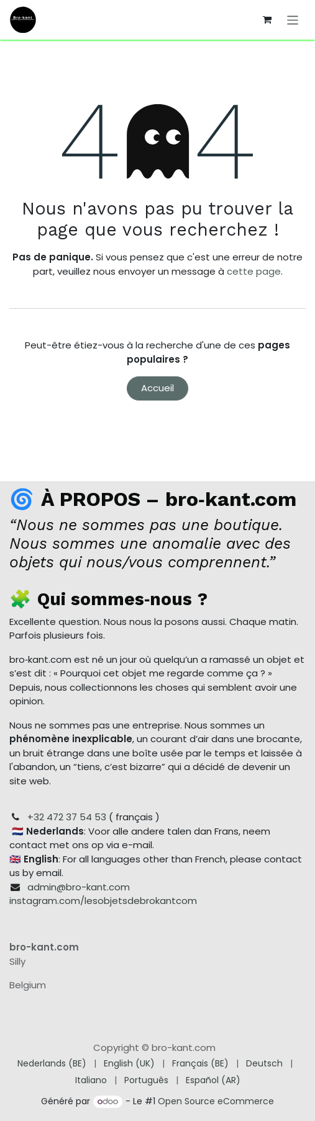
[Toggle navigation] (293, 19)
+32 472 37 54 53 (66, 816)
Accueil (157, 387)
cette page (254, 271)
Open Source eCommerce (216, 1101)
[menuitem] (51, 1063)
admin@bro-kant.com (78, 886)
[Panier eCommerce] (267, 19)
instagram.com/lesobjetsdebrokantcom (103, 900)
